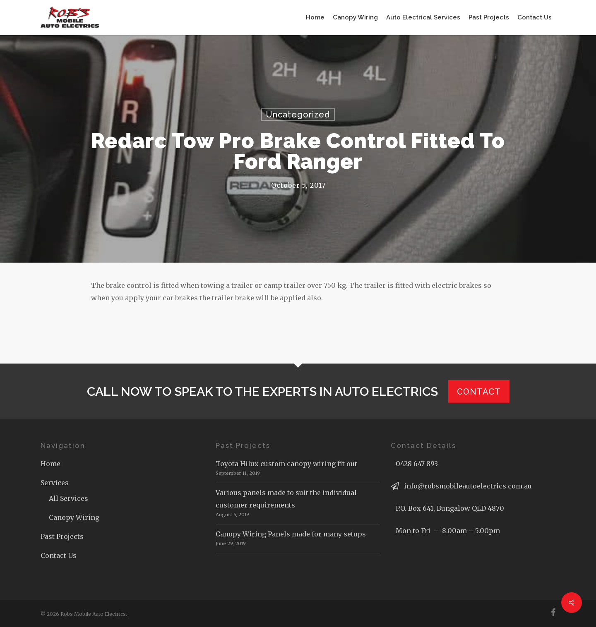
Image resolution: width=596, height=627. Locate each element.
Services (55, 483)
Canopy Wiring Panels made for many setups (291, 534)
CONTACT (479, 392)
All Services (68, 498)
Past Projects (62, 536)
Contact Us (59, 555)
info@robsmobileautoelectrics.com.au (468, 486)
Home (50, 463)
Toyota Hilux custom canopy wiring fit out (286, 463)
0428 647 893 (417, 463)
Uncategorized (298, 115)
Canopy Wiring (74, 517)
